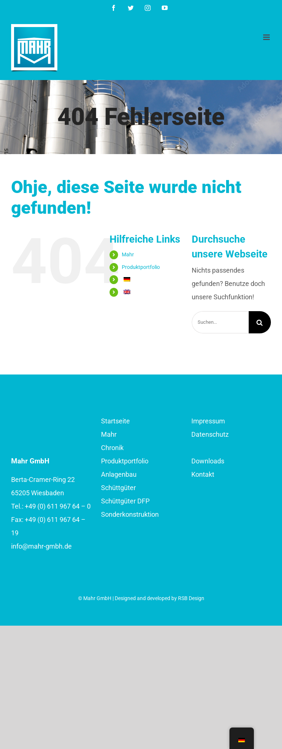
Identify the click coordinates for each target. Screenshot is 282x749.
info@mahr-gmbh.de (41, 546)
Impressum (208, 421)
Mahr (128, 254)
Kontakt (202, 474)
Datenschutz (210, 434)
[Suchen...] (220, 322)
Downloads (207, 461)
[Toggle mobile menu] (267, 37)
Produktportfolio (141, 267)
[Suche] (260, 322)
